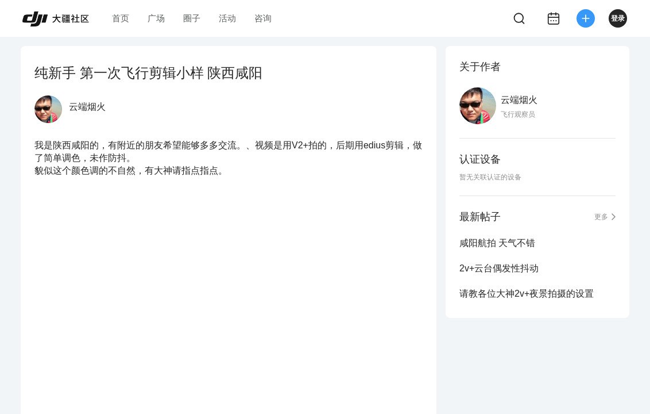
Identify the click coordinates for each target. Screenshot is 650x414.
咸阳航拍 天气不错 (497, 243)
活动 (227, 18)
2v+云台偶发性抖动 (499, 268)
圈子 (191, 18)
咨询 (263, 18)
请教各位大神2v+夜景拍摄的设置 (526, 293)
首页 (120, 18)
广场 (156, 18)
